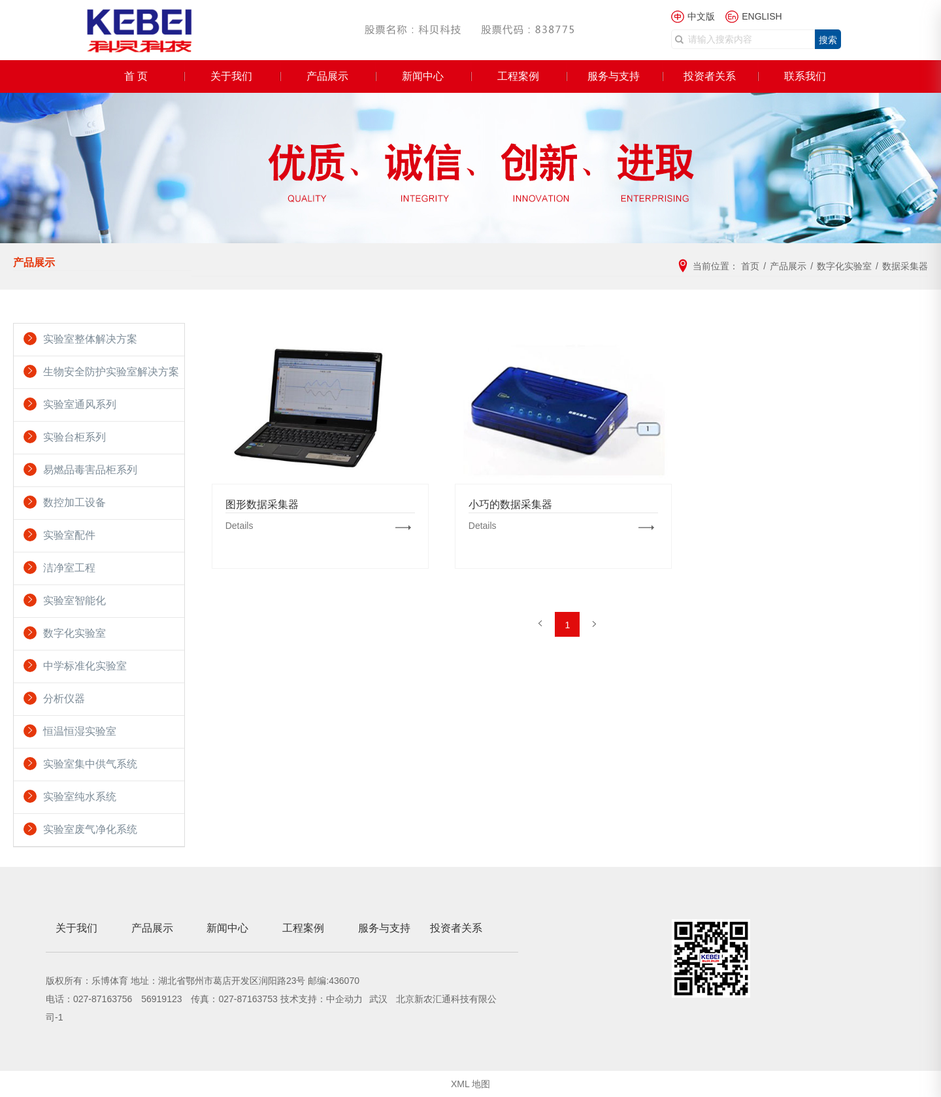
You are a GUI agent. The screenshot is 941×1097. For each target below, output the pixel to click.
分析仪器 (64, 698)
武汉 (379, 999)
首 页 (136, 76)
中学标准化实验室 (85, 665)
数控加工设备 (74, 502)
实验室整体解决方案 (90, 339)
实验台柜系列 (74, 437)
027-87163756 (102, 999)
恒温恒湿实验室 (79, 731)
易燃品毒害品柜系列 (90, 469)
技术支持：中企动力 (321, 999)
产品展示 (327, 76)
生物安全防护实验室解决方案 (111, 371)
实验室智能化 (74, 600)
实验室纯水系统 (79, 796)
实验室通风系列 (79, 404)
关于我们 (231, 76)
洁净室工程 (69, 567)
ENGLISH (762, 16)
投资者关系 (710, 76)
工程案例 (518, 76)
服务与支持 (613, 76)
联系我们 (805, 76)
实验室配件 (69, 535)
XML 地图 (470, 1084)
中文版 (701, 16)
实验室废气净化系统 (90, 829)
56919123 (161, 999)
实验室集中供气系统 (90, 763)
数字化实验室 (74, 633)
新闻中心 (423, 76)
